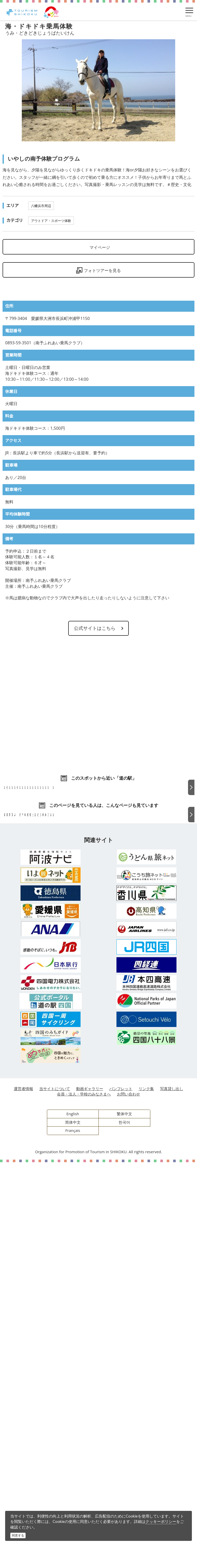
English (72, 1497)
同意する (18, 1535)
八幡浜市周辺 (41, 205)
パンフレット (120, 1472)
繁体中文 (124, 1497)
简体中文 (73, 1506)
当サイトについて (54, 1472)
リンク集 (146, 1472)
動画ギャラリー (89, 1472)
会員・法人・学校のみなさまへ (84, 1477)
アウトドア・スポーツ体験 (51, 220)
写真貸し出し (171, 1472)
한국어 (124, 1506)
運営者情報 (23, 1472)
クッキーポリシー (160, 1521)
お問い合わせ (128, 1477)
